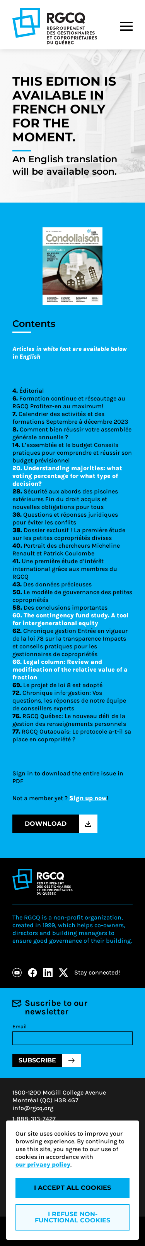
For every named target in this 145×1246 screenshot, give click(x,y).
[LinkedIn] (48, 972)
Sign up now (88, 798)
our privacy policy (42, 1164)
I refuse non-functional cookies (72, 1217)
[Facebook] (32, 972)
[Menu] (126, 26)
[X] (63, 972)
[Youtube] (17, 972)
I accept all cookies (72, 1187)
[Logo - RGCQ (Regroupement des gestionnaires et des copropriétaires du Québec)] (54, 26)
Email (19, 1026)
